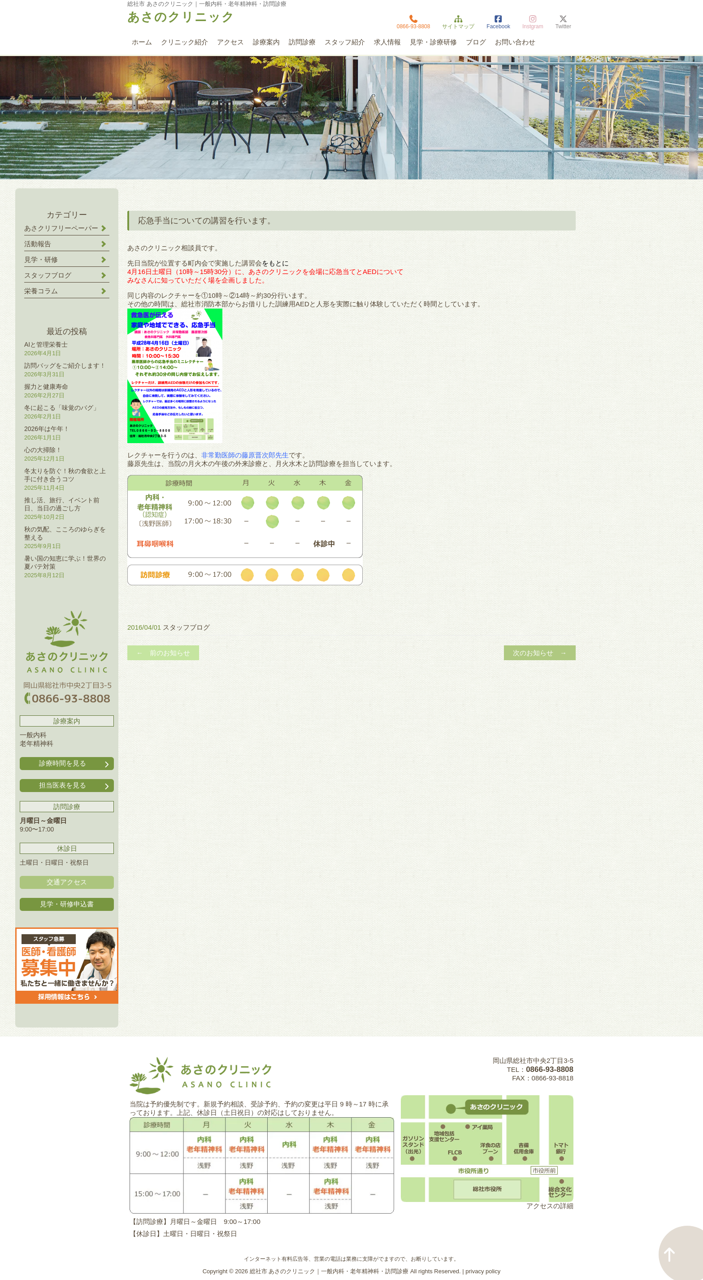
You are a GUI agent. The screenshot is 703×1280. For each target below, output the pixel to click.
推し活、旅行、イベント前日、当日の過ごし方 (62, 504)
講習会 (252, 263)
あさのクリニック (181, 17)
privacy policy (482, 1271)
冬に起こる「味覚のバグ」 (62, 407)
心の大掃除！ (43, 449)
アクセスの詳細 (549, 1206)
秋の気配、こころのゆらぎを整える (65, 533)
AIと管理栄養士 (46, 344)
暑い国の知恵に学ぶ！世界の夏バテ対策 (65, 562)
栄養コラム (41, 291)
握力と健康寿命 (46, 386)
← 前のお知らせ (163, 653)
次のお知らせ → (540, 653)
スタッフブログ (186, 627)
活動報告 (37, 244)
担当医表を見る (75, 785)
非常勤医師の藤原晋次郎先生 (245, 455)
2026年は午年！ (46, 428)
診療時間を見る (75, 763)
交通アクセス (67, 882)
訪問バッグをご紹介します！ (65, 365)
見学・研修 (41, 259)
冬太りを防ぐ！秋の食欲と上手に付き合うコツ (65, 475)
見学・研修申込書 (67, 904)
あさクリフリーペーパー (61, 228)
